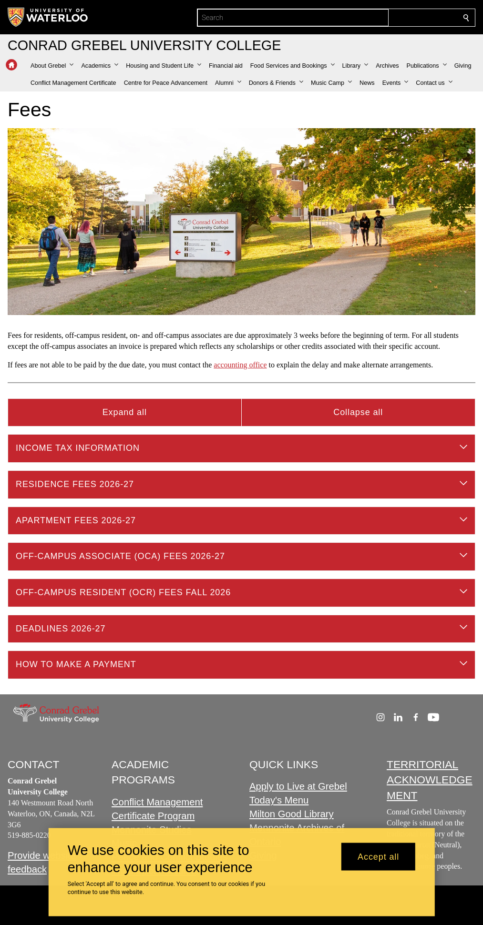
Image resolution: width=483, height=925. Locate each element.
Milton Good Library (291, 814)
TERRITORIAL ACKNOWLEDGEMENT (430, 780)
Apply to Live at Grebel (298, 786)
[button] (52, 65)
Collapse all (358, 412)
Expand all (125, 412)
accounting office (240, 365)
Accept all (378, 856)
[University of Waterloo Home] (48, 17)
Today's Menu (278, 800)
